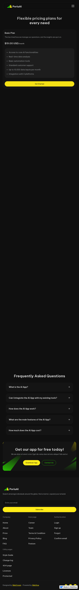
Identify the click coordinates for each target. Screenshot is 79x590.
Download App (31, 463)
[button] (73, 6)
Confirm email (60, 538)
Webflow (35, 585)
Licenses (7, 571)
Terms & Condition (36, 533)
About (5, 528)
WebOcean (16, 585)
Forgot (57, 533)
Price (5, 533)
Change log (8, 560)
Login (56, 523)
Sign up (57, 528)
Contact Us (49, 463)
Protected (7, 576)
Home (5, 523)
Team (30, 528)
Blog (5, 538)
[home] (13, 6)
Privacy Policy (34, 538)
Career (31, 523)
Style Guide (8, 555)
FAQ (5, 544)
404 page (7, 565)
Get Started (39, 85)
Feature (31, 544)
